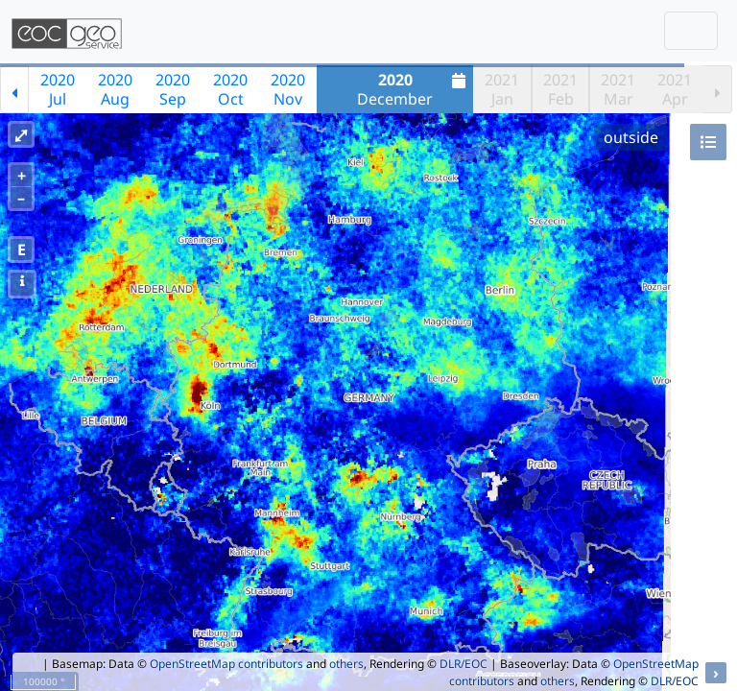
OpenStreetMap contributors (226, 663)
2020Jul (57, 89)
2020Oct (230, 89)
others (346, 663)
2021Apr (674, 89)
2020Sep (172, 89)
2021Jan (502, 89)
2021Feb (560, 89)
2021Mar (618, 89)
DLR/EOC (463, 663)
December (413, 89)
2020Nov (288, 89)
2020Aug (115, 89)
